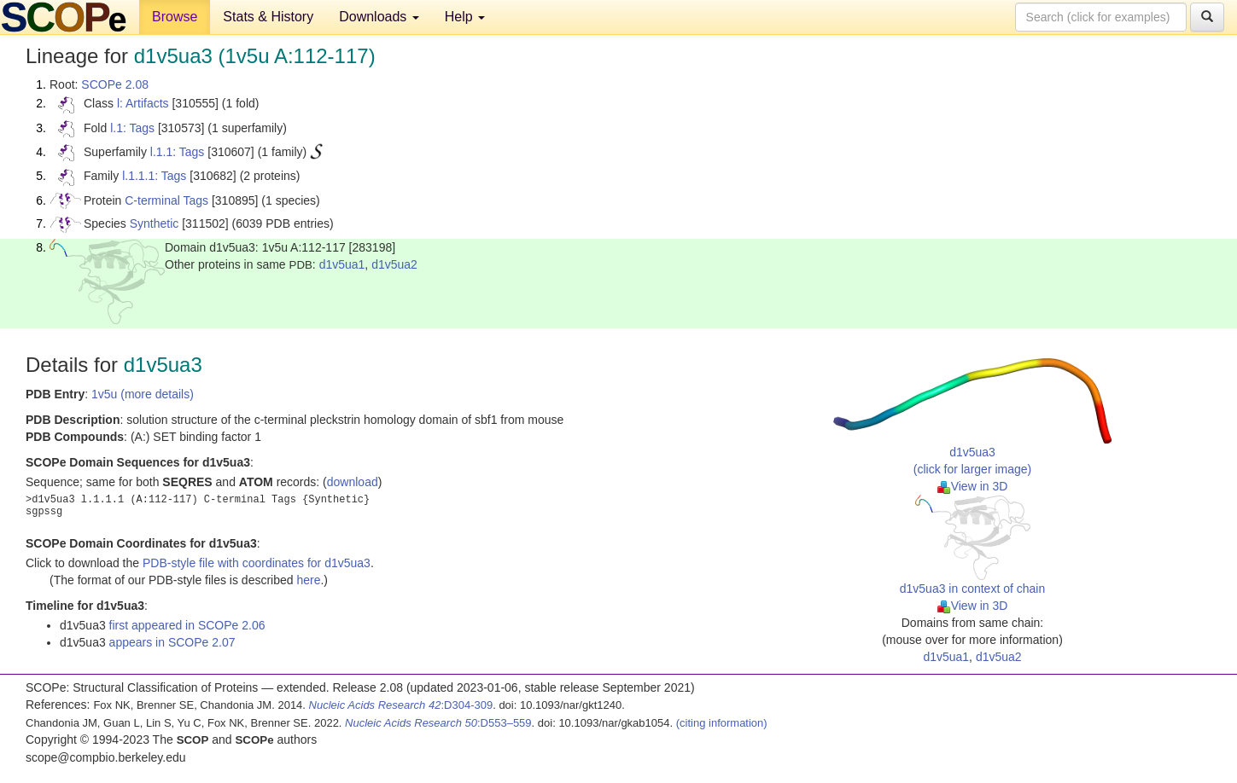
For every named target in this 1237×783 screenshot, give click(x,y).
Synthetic (154, 223)
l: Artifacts (143, 103)
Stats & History (268, 16)
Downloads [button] (379, 16)
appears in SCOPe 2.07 (172, 642)
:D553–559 (438, 722)
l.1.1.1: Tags (154, 176)
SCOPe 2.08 (115, 84)
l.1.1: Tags (177, 152)
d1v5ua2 (394, 264)
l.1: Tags (132, 128)
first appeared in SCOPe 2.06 (187, 625)
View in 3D (972, 486)
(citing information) (721, 722)
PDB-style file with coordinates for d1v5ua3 (257, 563)
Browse (174, 16)
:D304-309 (401, 705)
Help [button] (465, 16)
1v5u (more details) (142, 394)
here (308, 580)
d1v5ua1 (342, 264)
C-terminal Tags (166, 200)
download (352, 482)
